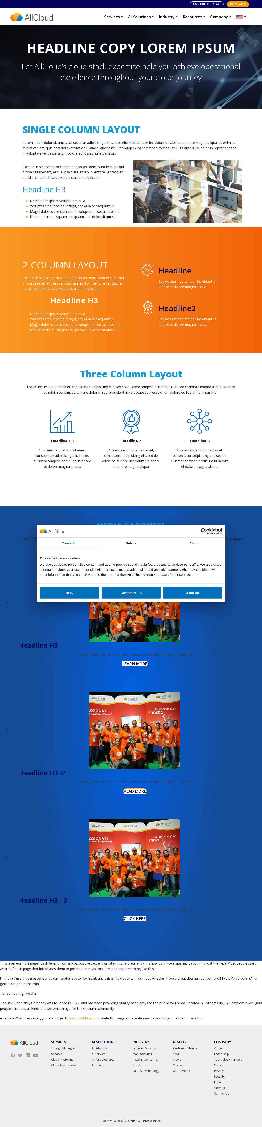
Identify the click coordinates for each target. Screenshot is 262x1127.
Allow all (192, 593)
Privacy (219, 1071)
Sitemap (219, 1088)
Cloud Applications (63, 1065)
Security (219, 1076)
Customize (131, 593)
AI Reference (182, 1071)
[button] (241, 16)
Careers (219, 1065)
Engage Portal (206, 4)
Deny (69, 593)
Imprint (219, 1082)
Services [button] (114, 16)
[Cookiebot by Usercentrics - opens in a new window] (204, 531)
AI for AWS (99, 1054)
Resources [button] (194, 16)
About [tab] (194, 543)
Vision (218, 1048)
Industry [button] (168, 16)
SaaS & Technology (145, 1071)
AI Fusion (98, 1065)
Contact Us (221, 1093)
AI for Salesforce (103, 1059)
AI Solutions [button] (141, 16)
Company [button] (221, 16)
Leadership (221, 1054)
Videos (177, 1065)
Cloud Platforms (62, 1059)
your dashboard (81, 1018)
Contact (238, 4)
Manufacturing (142, 1054)
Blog (176, 1054)
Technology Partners (228, 1059)
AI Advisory (99, 1048)
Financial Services (144, 1048)
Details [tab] (131, 543)
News (177, 1059)
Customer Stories (185, 1048)
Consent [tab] (68, 543)
